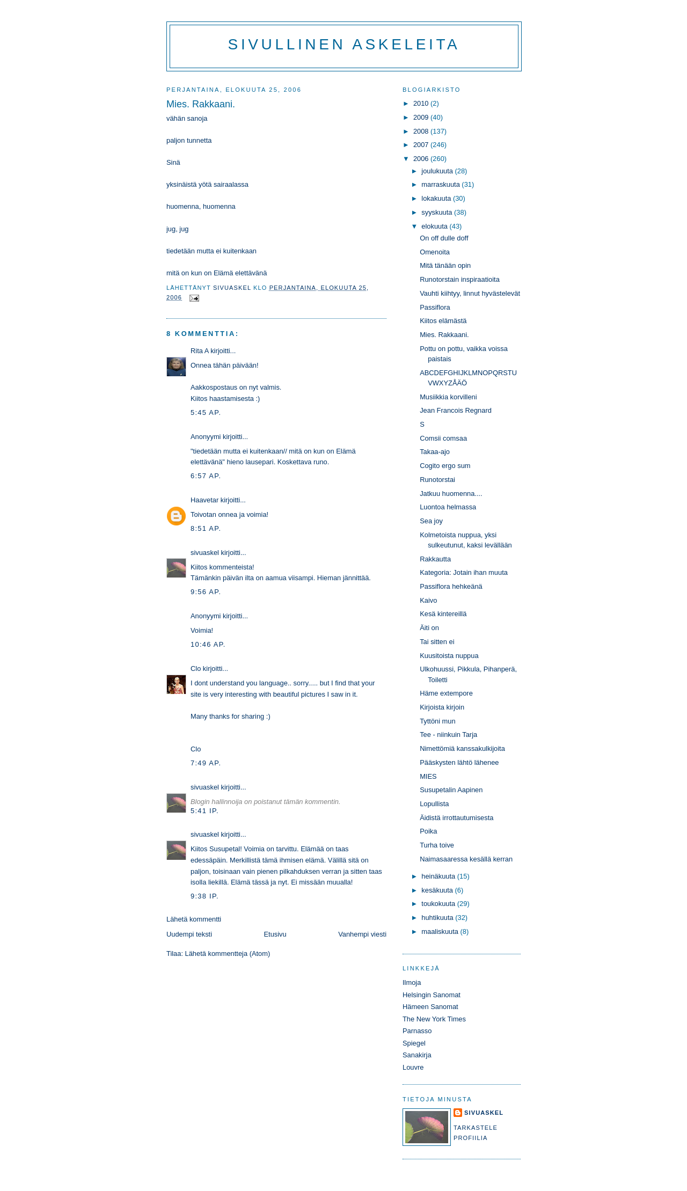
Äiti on (429, 628)
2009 (421, 117)
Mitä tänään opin (445, 265)
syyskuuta (437, 212)
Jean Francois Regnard (456, 410)
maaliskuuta (440, 931)
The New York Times (434, 1019)
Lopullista (434, 804)
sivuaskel (205, 553)
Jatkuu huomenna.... (451, 493)
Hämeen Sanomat (430, 1007)
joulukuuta (438, 171)
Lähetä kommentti (193, 919)
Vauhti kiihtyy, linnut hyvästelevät (470, 293)
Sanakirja (417, 1055)
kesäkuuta (438, 890)
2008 (421, 131)
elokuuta (435, 226)
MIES (428, 776)
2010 (421, 103)
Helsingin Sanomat (432, 995)
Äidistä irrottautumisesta (456, 818)
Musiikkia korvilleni (448, 397)
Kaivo (428, 600)
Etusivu (275, 934)
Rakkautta (435, 559)
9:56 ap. (206, 592)
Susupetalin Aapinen (451, 790)
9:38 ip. (205, 896)
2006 (421, 159)
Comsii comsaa (443, 438)
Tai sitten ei (437, 642)
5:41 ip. (205, 811)
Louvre (413, 1067)
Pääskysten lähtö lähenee (459, 762)
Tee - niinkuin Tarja (448, 734)
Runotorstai (437, 480)
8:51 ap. (206, 528)
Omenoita (435, 252)
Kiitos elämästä (443, 321)
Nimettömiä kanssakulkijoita (462, 748)
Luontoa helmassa (448, 507)
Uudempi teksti (189, 934)
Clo (196, 668)
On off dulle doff (444, 238)
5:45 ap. (206, 412)
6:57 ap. (206, 476)
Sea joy (431, 521)
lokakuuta (437, 198)
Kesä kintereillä (443, 614)
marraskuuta (441, 184)
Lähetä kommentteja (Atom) (228, 953)
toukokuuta (439, 904)
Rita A (200, 351)
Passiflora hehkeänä (451, 586)
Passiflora (435, 307)
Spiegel (414, 1043)
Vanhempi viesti (362, 934)
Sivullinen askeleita (344, 44)
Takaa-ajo (435, 452)
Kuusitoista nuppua (449, 656)
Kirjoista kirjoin (442, 707)
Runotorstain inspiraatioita (460, 279)
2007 (421, 145)
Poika (428, 831)
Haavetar (204, 500)
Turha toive (437, 845)
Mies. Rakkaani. (444, 335)
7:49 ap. (206, 763)
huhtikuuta (438, 918)
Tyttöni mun (437, 721)
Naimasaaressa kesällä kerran (466, 859)
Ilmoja (412, 982)
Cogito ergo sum (445, 466)
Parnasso (417, 1031)
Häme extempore (446, 693)
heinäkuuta (439, 876)
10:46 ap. (208, 644)
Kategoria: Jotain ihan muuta (464, 572)
